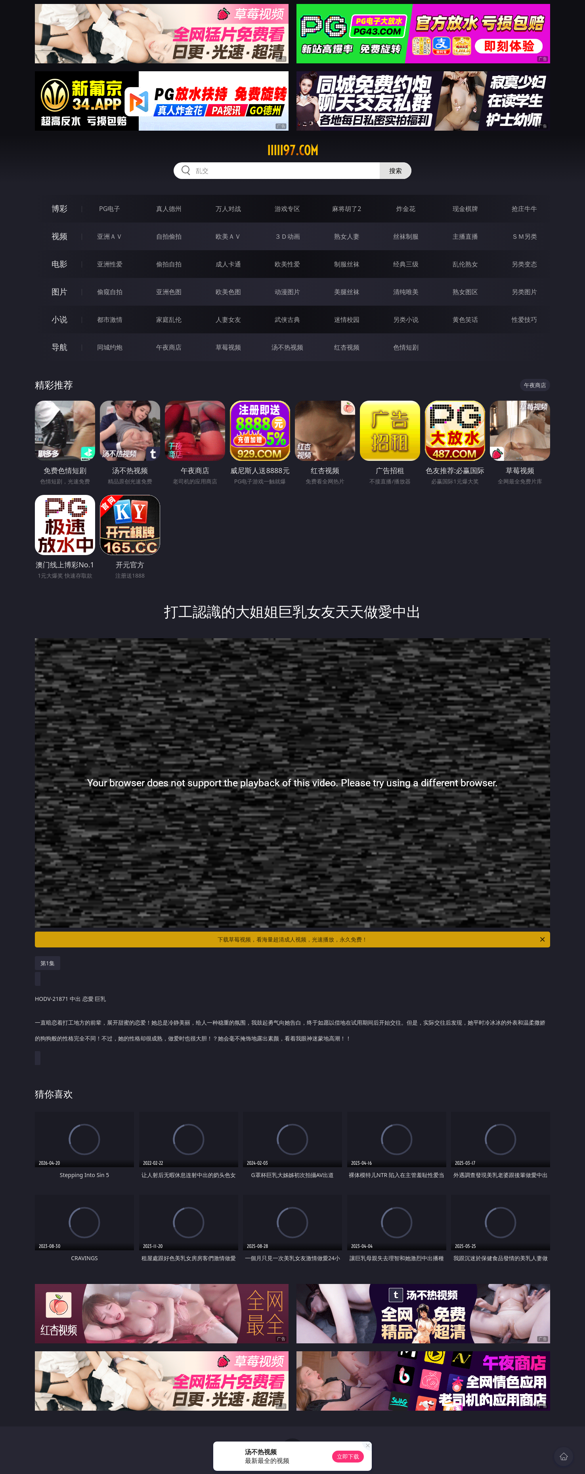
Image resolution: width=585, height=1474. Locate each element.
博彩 (59, 208)
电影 (59, 264)
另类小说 (406, 319)
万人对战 (228, 208)
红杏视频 (346, 347)
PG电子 (109, 208)
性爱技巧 (524, 319)
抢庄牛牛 (524, 208)
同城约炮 (109, 347)
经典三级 (406, 264)
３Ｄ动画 (287, 236)
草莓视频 (228, 347)
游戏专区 (287, 208)
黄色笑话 (465, 319)
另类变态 (524, 264)
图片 (59, 291)
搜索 (395, 170)
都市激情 (109, 319)
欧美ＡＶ (228, 236)
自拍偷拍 (169, 236)
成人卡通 (228, 264)
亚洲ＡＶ (109, 236)
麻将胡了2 (346, 208)
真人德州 (169, 208)
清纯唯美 (406, 291)
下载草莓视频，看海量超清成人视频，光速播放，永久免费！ (382, 939)
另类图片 (524, 291)
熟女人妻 (346, 236)
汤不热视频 (287, 347)
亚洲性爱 (109, 264)
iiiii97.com (292, 150)
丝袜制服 (406, 236)
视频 (59, 236)
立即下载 (348, 1456)
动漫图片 (287, 291)
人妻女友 (228, 319)
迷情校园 (346, 319)
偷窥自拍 (109, 291)
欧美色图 (228, 291)
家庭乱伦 (169, 319)
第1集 (47, 963)
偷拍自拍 (169, 264)
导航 (59, 347)
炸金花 (405, 208)
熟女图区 (465, 291)
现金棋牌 (465, 208)
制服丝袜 (346, 264)
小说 (59, 319)
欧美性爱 (287, 264)
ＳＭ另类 (524, 236)
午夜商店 (169, 347)
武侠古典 (287, 319)
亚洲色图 (169, 291)
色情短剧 (406, 347)
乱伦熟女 (465, 264)
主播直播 (465, 236)
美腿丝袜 (346, 291)
